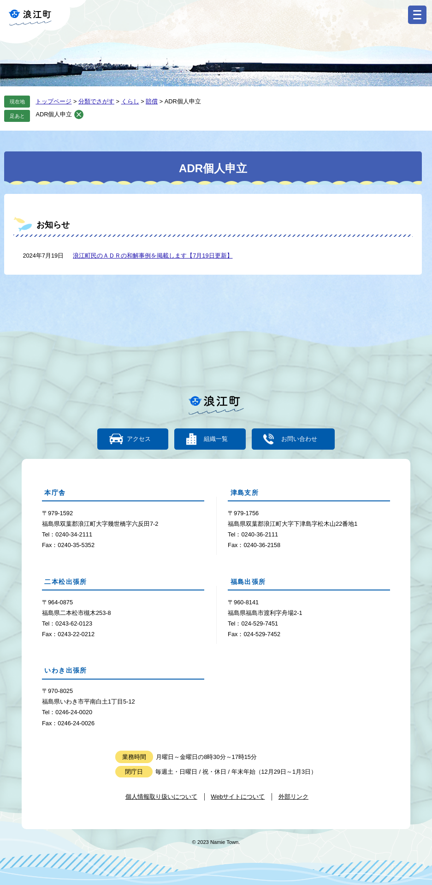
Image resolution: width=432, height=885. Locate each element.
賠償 (152, 101)
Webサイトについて (238, 796)
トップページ (53, 101)
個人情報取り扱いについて (161, 796)
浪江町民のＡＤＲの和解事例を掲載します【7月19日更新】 (152, 255)
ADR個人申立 (54, 114)
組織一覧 (216, 438)
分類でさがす (96, 101)
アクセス (139, 438)
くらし (130, 101)
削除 (78, 114)
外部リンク (293, 796)
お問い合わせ (299, 438)
